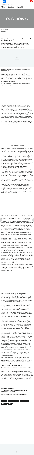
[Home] (1, 4)
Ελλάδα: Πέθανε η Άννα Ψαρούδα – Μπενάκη (9, 396)
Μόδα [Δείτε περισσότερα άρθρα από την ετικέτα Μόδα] (10, 403)
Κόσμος (8, 4)
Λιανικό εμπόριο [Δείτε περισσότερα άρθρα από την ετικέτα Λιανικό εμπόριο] (24, 400)
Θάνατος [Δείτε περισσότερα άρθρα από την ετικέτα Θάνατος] (4, 400)
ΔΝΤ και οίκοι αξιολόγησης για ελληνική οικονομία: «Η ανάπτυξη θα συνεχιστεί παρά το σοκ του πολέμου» (14, 391)
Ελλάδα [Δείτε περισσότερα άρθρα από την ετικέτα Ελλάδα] (3, 403)
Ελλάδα (12, 4)
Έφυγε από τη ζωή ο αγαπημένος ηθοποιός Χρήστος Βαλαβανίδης (14, 394)
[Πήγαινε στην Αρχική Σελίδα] (4, 1)
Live (31, 1)
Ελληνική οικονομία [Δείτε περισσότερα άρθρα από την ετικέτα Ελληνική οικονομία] (13, 400)
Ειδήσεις (4, 4)
